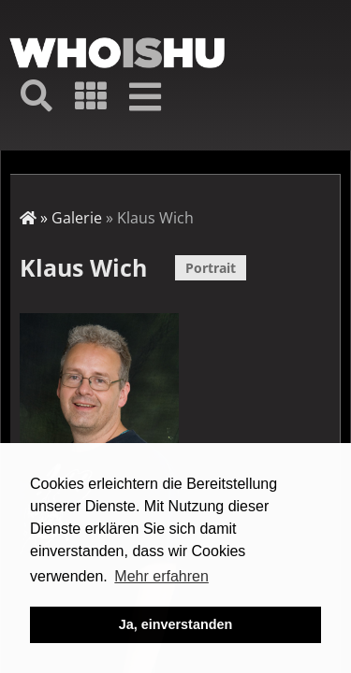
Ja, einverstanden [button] (176, 624)
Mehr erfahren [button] (161, 576)
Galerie (76, 218)
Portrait (210, 268)
